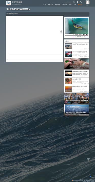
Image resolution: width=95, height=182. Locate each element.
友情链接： (84, 181)
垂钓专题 (50, 4)
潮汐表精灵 (92, 181)
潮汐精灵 (88, 181)
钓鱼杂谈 (64, 4)
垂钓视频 (57, 4)
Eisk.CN (86, 179)
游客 (87, 5)
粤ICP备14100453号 (87, 180)
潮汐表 (80, 4)
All (89, 179)
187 (87, 34)
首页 (44, 4)
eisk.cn (87, 36)
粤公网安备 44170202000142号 (78, 180)
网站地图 (92, 180)
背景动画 (92, 177)
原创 (70, 4)
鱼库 (74, 4)
